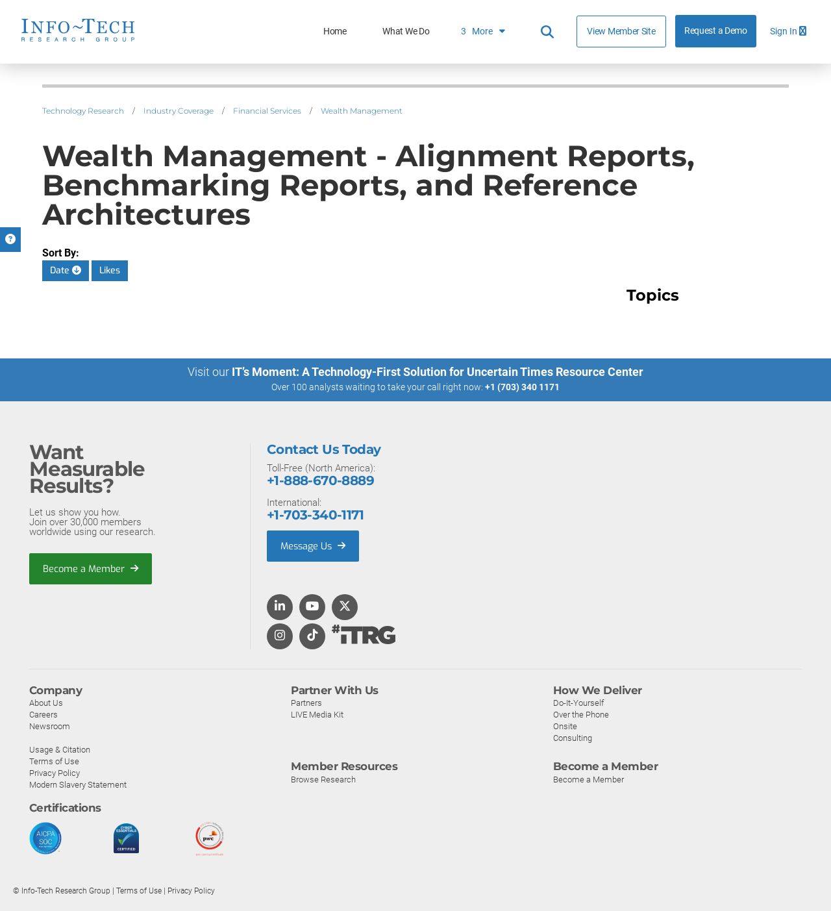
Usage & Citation (59, 749)
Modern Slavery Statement (78, 784)
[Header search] (547, 32)
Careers (43, 714)
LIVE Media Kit (317, 714)
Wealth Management (362, 111)
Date (65, 270)
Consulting (572, 737)
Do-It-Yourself (578, 702)
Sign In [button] (788, 31)
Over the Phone (581, 714)
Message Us (314, 545)
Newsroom (49, 725)
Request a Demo (715, 30)
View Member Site (621, 31)
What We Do (405, 31)
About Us (46, 702)
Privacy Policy (54, 772)
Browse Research (323, 779)
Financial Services (267, 111)
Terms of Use (54, 761)
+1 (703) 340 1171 (522, 387)
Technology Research (83, 111)
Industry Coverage (178, 111)
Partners (306, 702)
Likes (109, 270)
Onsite (565, 725)
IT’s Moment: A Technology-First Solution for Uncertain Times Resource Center (437, 372)
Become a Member (91, 568)
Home (335, 31)
